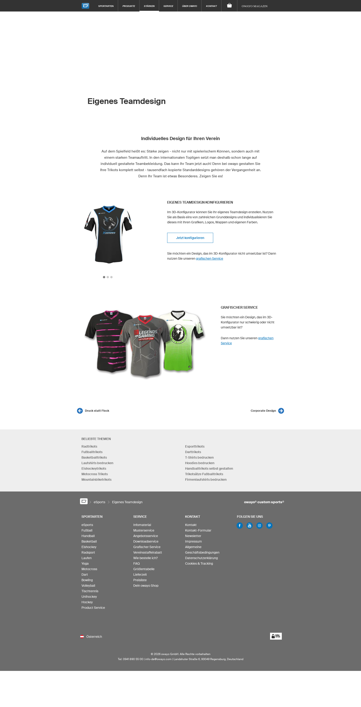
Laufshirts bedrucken (97, 463)
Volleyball (88, 585)
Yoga (85, 563)
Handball (88, 536)
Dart (85, 574)
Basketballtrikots (94, 457)
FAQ (136, 563)
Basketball (89, 541)
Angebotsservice (145, 536)
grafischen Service (209, 258)
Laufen (87, 558)
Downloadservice (145, 541)
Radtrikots (89, 446)
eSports (87, 525)
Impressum (193, 541)
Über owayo (189, 6)
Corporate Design (263, 410)
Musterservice (143, 530)
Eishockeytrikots (94, 468)
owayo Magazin (255, 6)
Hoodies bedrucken (199, 463)
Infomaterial (142, 525)
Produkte (128, 6)
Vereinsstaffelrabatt (147, 552)
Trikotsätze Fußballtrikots (204, 474)
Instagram (259, 525)
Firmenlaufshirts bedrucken (206, 479)
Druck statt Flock (97, 410)
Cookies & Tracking (199, 563)
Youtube (249, 525)
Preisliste (140, 580)
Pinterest (269, 525)
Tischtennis (90, 591)
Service (168, 6)
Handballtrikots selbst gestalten (209, 468)
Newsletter (193, 536)
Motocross (89, 569)
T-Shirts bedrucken (199, 457)
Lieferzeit (140, 574)
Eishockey (89, 547)
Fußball (87, 530)
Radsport (88, 552)
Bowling (87, 580)
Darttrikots (193, 452)
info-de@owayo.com (158, 659)
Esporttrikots (194, 446)
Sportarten (106, 6)
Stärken (149, 6)
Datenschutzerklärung (201, 558)
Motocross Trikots (95, 474)
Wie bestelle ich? (145, 558)
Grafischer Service (146, 547)
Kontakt (211, 6)
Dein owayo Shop (145, 585)
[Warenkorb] (229, 5)
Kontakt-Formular (198, 530)
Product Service (93, 607)
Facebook (239, 525)
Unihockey (89, 596)
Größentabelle (143, 569)
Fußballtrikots (92, 452)
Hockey (87, 602)
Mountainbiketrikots (96, 479)
